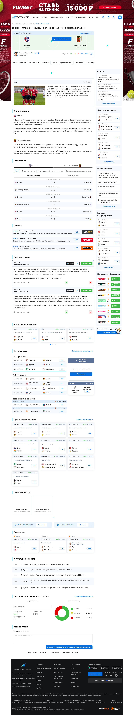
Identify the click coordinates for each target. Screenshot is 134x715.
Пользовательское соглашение (21, 686)
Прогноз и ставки (65, 63)
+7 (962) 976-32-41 (101, 702)
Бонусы (90, 17)
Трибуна (39, 688)
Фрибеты (74, 682)
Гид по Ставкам (59, 668)
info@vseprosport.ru (116, 702)
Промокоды (75, 686)
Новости (35, 17)
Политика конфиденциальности (21, 683)
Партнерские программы (58, 677)
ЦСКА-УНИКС (53, 335)
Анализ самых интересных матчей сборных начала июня (108, 87)
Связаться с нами (95, 674)
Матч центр (58, 664)
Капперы (57, 686)
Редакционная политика (76, 673)
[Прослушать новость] (84, 82)
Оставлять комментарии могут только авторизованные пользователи (69, 647)
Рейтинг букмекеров (78, 17)
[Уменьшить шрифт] (22, 82)
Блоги (38, 684)
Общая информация (19, 63)
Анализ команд (34, 63)
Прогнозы (44, 17)
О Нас (73, 668)
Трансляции (58, 672)
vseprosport (20, 17)
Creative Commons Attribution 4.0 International (51, 694)
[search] (103, 17)
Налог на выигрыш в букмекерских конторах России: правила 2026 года (108, 175)
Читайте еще (79, 63)
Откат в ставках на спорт (107, 182)
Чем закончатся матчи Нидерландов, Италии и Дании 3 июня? (108, 78)
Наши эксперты (91, 63)
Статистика (45, 63)
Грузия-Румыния (81, 335)
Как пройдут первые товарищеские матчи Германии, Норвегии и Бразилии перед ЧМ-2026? (108, 96)
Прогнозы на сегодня (56, 17)
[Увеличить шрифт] (19, 82)
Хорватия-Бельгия (25, 335)
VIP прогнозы (75, 664)
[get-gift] (108, 17)
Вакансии (74, 678)
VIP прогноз (81, 369)
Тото (67, 17)
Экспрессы (40, 676)
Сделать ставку (87, 263)
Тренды (54, 63)
